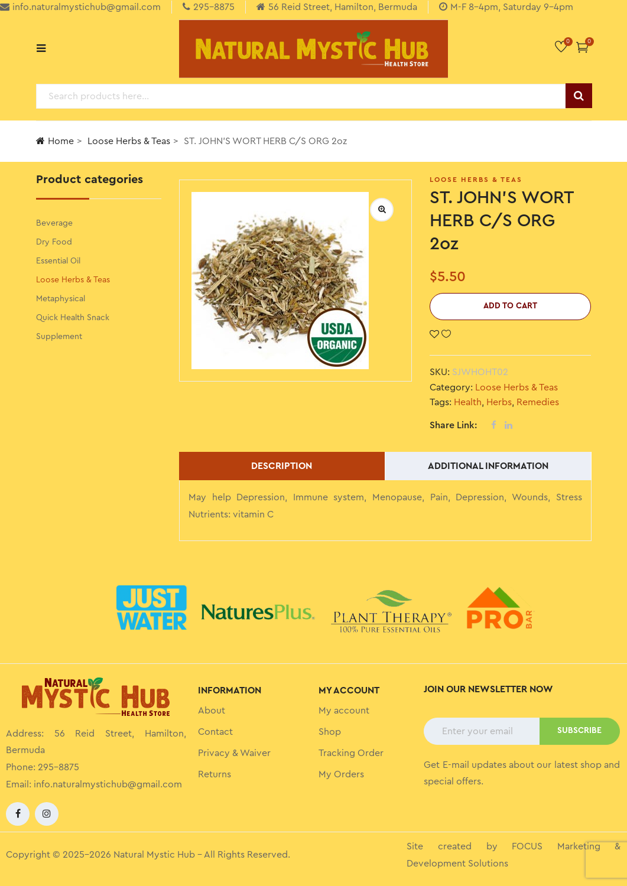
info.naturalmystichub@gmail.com (108, 784)
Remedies (537, 402)
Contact (215, 732)
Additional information (488, 466)
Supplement (59, 337)
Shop (330, 732)
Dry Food (54, 242)
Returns (214, 774)
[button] (582, 47)
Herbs (499, 402)
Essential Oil (58, 261)
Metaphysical (60, 299)
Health (468, 402)
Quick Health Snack (72, 318)
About (211, 710)
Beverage (54, 223)
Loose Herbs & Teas (128, 141)
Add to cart (510, 306)
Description (281, 466)
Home (55, 141)
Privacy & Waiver (234, 753)
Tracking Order (351, 753)
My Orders (341, 774)
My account (344, 710)
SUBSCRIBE (579, 731)
